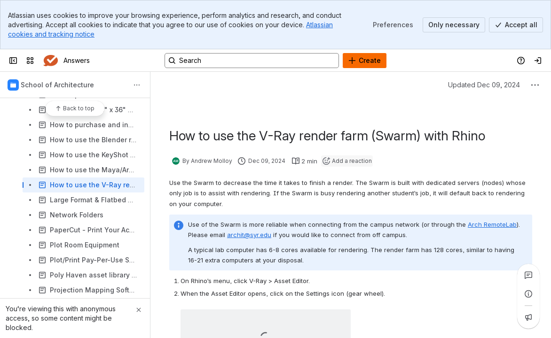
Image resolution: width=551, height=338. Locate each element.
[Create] (364, 60)
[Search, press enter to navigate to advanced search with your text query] (252, 60)
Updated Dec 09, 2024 (484, 85)
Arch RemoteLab (492, 224)
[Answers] (50, 60)
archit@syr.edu (249, 234)
